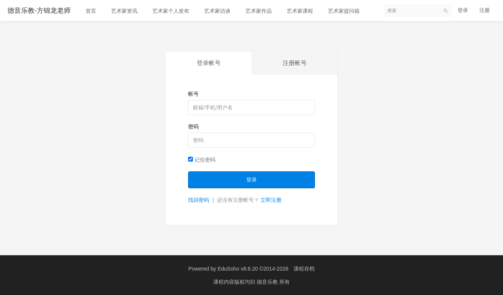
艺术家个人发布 (170, 11)
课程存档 (304, 269)
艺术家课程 (300, 11)
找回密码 (198, 200)
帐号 (193, 94)
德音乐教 (268, 282)
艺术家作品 (258, 11)
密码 (193, 127)
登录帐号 (209, 63)
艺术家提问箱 (344, 11)
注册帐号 (295, 63)
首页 (91, 11)
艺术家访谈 (217, 11)
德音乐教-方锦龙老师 (39, 10)
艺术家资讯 (124, 11)
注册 (484, 10)
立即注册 (271, 200)
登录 (463, 10)
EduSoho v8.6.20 (238, 269)
